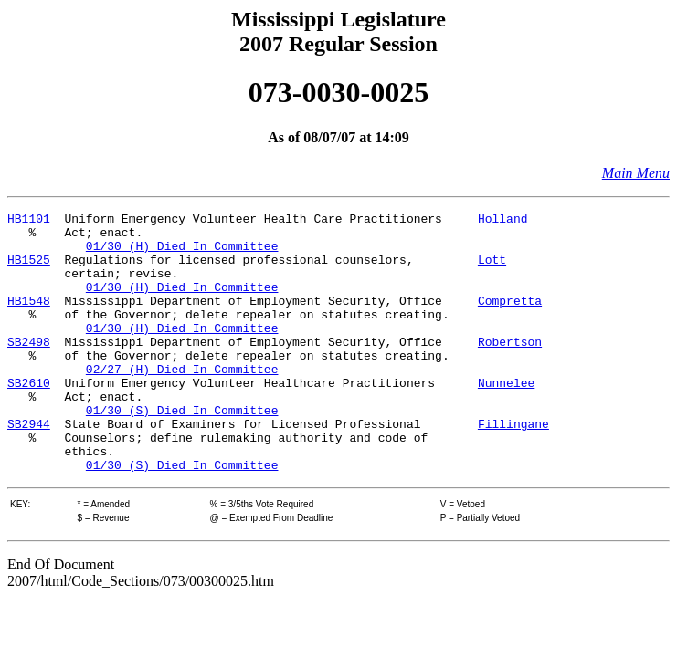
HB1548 (28, 319)
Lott (492, 270)
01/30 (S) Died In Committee (182, 451)
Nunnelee (506, 418)
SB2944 (28, 467)
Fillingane (513, 467)
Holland (503, 221)
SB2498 (28, 368)
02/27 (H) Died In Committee (182, 401)
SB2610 (28, 418)
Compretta (510, 319)
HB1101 (28, 221)
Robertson (510, 368)
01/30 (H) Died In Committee (182, 253)
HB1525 (28, 270)
